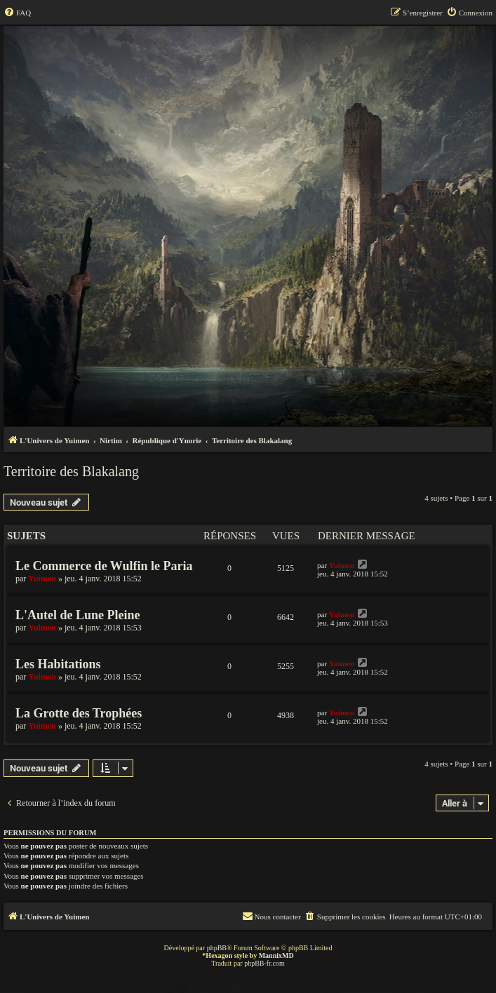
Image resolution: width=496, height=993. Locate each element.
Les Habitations (58, 664)
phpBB (217, 948)
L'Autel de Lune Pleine (77, 615)
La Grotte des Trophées (78, 713)
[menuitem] (17, 12)
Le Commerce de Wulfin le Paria (103, 566)
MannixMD (276, 955)
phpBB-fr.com (264, 963)
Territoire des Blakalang (71, 471)
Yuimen (42, 578)
